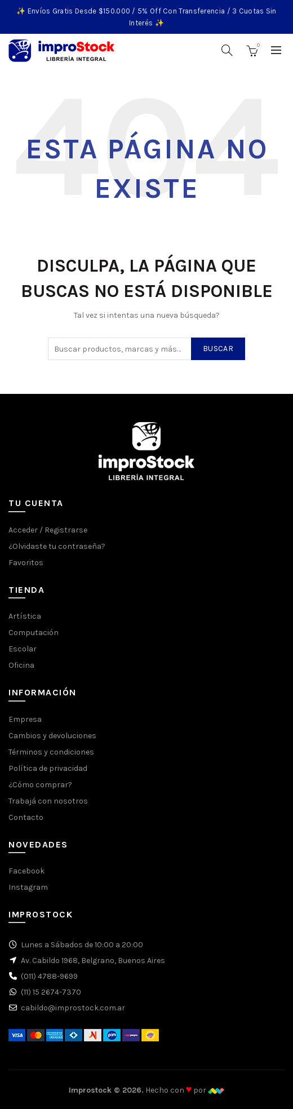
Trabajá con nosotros (48, 801)
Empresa (25, 719)
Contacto (25, 817)
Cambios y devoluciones (52, 735)
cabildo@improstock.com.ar (73, 1008)
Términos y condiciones (51, 752)
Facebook (26, 871)
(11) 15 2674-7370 (51, 992)
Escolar (22, 649)
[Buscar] (227, 50)
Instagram (28, 887)
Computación (33, 632)
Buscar (218, 348)
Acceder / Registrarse (47, 530)
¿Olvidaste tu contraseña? (56, 546)
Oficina (21, 665)
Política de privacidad (47, 768)
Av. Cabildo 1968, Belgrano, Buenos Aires (93, 960)
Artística (24, 616)
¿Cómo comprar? (40, 784)
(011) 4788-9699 (49, 976)
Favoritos (25, 562)
